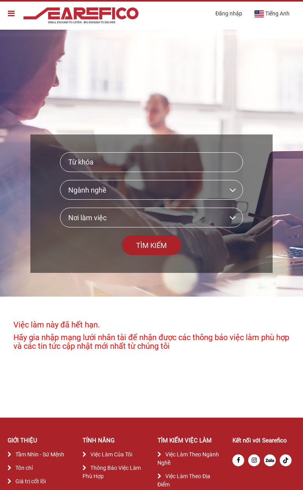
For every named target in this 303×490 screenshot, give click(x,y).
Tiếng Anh (272, 13)
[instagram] (254, 460)
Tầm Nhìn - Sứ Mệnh (39, 454)
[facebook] (238, 460)
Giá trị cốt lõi (30, 481)
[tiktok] (286, 460)
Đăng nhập (228, 13)
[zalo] (270, 460)
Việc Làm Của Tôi (111, 454)
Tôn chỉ (24, 468)
